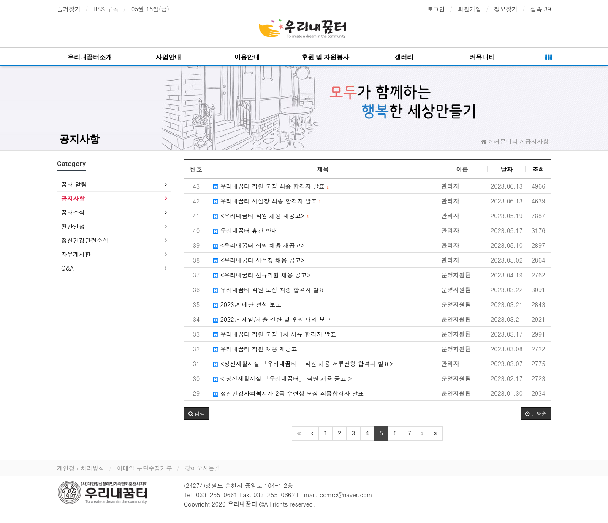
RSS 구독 (106, 9)
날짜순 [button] (535, 413)
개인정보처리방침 (80, 468)
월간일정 (73, 226)
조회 (538, 169)
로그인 (436, 9)
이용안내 (247, 57)
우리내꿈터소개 (90, 57)
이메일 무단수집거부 (144, 468)
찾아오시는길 (202, 468)
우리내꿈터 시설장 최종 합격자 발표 (267, 201)
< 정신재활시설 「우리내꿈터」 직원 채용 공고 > (282, 378)
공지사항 (79, 139)
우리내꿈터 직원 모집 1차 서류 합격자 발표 (274, 334)
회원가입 (469, 9)
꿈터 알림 (74, 184)
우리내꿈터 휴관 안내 (245, 230)
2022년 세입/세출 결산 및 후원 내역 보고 (272, 319)
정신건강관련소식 (85, 240)
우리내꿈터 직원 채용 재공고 (255, 349)
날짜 (507, 169)
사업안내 (168, 57)
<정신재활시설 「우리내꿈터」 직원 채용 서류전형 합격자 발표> (303, 363)
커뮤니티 (482, 57)
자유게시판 (76, 254)
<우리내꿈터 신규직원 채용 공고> (261, 275)
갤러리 (403, 57)
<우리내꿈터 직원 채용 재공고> (261, 215)
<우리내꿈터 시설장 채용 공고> (258, 260)
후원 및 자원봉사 (325, 57)
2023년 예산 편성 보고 (247, 304)
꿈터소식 (73, 212)
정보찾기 (506, 9)
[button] (196, 413)
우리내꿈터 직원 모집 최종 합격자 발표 (271, 186)
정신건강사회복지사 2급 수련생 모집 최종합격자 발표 (288, 393)
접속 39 (540, 9)
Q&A (67, 268)
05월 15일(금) (150, 9)
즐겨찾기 (69, 9)
